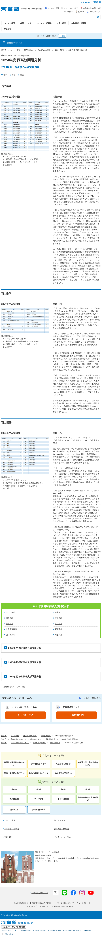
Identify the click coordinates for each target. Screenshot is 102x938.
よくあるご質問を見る (90, 698)
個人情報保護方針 (21, 903)
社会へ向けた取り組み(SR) (72, 930)
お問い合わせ (8, 934)
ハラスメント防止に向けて (64, 903)
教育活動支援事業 (39, 930)
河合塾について (45, 906)
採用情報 (87, 930)
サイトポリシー (82, 903)
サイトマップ (32, 906)
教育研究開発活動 (54, 930)
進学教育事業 (26, 930)
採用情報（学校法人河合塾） (64, 906)
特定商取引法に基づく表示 (41, 903)
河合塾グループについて (10, 930)
